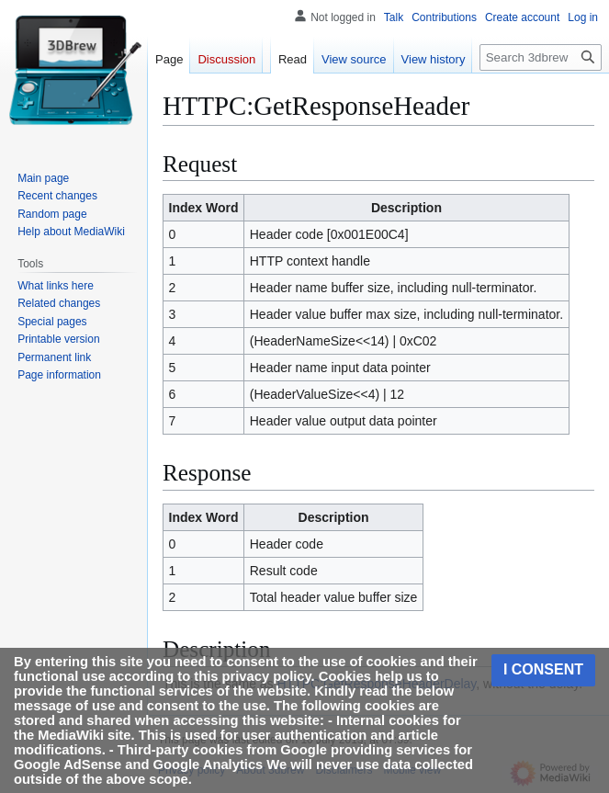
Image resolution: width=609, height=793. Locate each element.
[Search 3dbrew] (540, 57)
